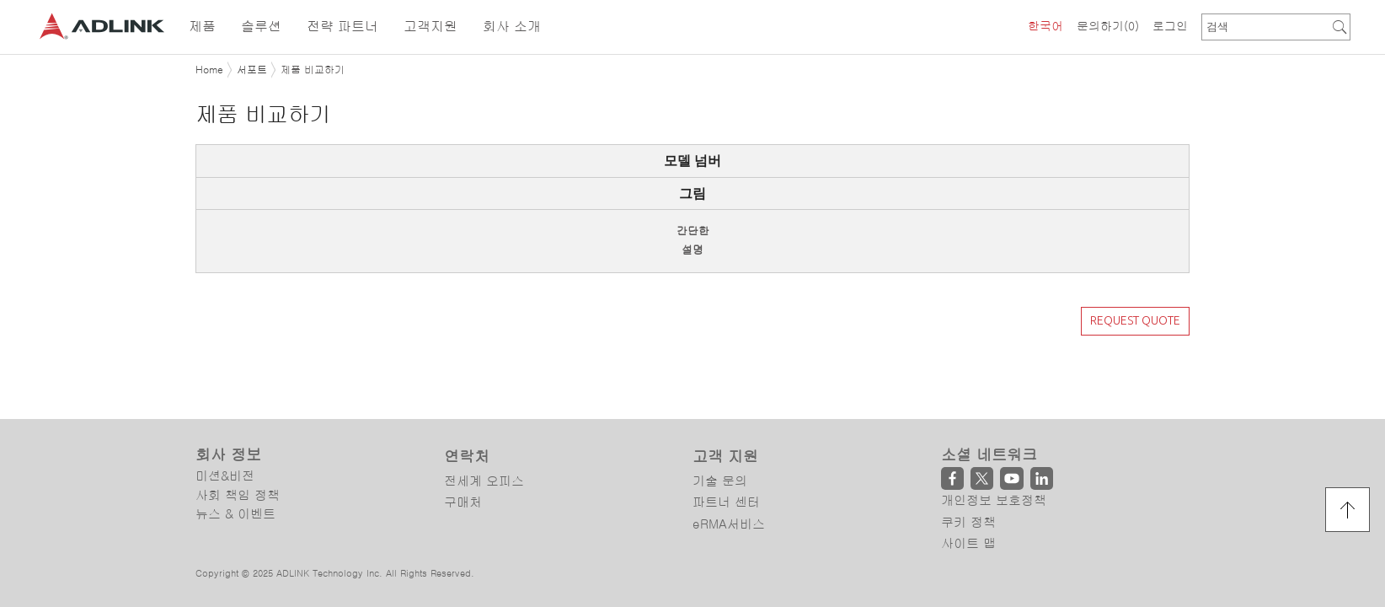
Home (209, 70)
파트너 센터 (726, 435)
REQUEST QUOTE (1135, 320)
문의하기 (1108, 26)
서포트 (252, 70)
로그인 (1170, 26)
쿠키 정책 (968, 455)
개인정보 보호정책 (993, 433)
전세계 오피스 (484, 413)
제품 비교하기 (313, 70)
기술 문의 (719, 413)
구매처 (463, 435)
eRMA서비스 (728, 456)
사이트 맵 (968, 476)
